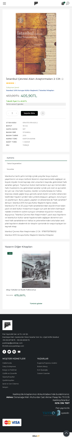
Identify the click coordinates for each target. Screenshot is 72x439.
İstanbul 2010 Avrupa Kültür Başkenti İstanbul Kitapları (29, 235)
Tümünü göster (36, 303)
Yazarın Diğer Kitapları (18, 246)
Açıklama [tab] (10, 158)
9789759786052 (49, 231)
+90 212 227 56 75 (8, 340)
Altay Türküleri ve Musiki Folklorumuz (21, 290)
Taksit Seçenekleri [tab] (14, 163)
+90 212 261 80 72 (23, 340)
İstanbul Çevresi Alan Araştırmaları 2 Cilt (22, 231)
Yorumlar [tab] (10, 169)
